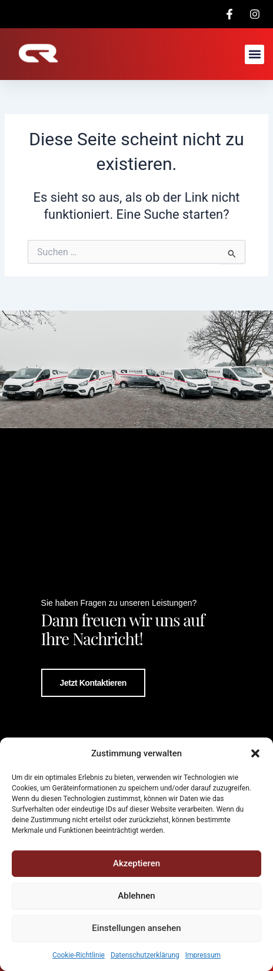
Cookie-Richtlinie (78, 955)
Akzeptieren (136, 863)
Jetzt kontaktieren (93, 683)
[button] (255, 753)
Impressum (203, 955)
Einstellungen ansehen (136, 928)
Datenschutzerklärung (145, 955)
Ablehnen (136, 895)
